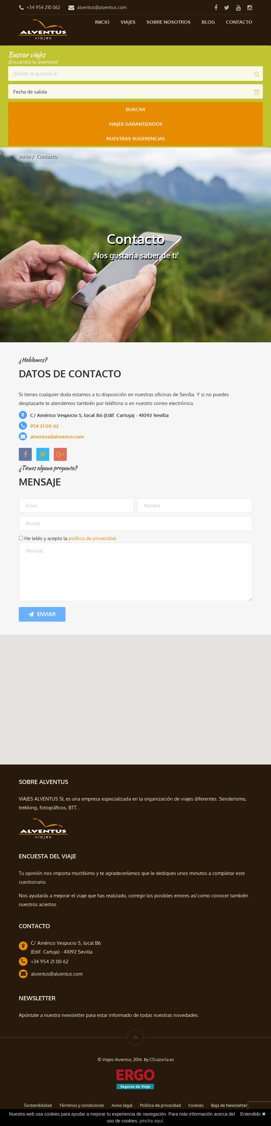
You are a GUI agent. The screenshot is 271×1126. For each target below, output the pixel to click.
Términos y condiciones (81, 1105)
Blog (208, 22)
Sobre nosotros (169, 22)
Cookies (196, 1105)
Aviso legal (122, 1105)
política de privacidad (92, 538)
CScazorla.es (161, 1059)
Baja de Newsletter (229, 1105)
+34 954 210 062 (43, 7)
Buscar (135, 109)
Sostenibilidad (38, 1105)
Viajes (128, 22)
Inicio (102, 22)
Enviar (42, 614)
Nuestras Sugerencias (135, 138)
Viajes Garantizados (135, 124)
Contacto (239, 22)
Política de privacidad (160, 1105)
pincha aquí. (151, 1120)
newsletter (73, 1015)
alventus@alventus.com (101, 7)
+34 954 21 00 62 (49, 961)
